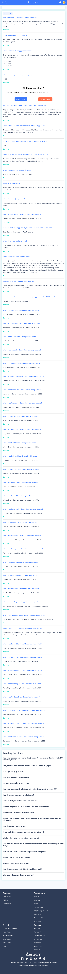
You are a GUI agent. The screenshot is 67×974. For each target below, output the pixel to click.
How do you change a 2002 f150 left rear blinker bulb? (22, 869)
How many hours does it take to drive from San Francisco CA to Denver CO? (30, 789)
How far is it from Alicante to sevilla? (16, 777)
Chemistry (37, 900)
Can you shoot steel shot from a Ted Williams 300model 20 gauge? (27, 766)
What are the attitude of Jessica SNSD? (17, 857)
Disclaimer (37, 943)
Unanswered (7, 904)
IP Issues (37, 950)
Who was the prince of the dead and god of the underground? (25, 852)
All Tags (5, 900)
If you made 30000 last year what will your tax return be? (23, 832)
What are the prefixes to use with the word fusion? (21, 838)
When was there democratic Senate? (16, 863)
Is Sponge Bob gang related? (13, 772)
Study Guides (7, 939)
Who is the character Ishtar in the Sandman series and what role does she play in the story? (33, 845)
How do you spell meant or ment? (15, 826)
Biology (36, 904)
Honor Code (7, 932)
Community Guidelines (10, 928)
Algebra (36, 896)
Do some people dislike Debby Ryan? (16, 783)
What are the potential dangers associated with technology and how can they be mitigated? (32, 819)
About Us (37, 928)
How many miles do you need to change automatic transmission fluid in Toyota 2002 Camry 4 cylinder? (33, 759)
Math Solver (6, 943)
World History (38, 907)
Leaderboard (7, 896)
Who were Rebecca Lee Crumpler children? (18, 875)
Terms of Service (39, 935)
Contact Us (37, 932)
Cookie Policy (38, 946)
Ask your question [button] (45, 99)
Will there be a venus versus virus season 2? (18, 813)
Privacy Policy (38, 939)
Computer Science (40, 918)
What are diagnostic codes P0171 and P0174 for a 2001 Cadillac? (26, 807)
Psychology (37, 914)
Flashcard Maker (8, 935)
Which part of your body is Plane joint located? (20, 801)
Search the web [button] (20, 99)
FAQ (4, 946)
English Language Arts (41, 911)
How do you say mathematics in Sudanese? (18, 795)
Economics (37, 921)
